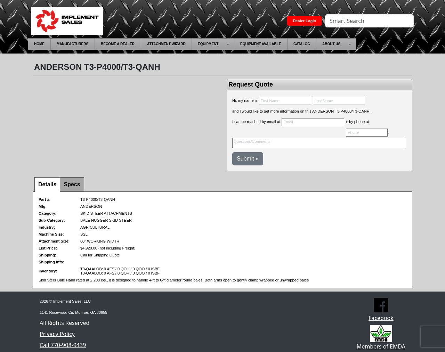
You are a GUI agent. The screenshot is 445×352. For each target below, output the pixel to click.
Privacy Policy (57, 334)
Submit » (248, 159)
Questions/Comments (319, 143)
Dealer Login (304, 21)
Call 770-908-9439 (63, 345)
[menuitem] (39, 44)
